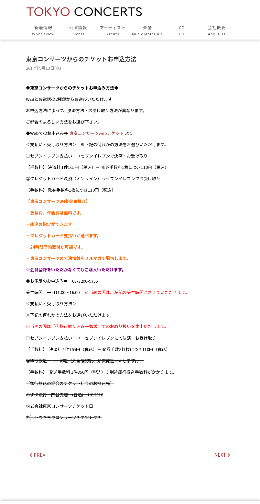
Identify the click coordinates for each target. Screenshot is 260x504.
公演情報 (78, 30)
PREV (37, 454)
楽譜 (147, 30)
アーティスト (112, 30)
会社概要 (216, 30)
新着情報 (43, 30)
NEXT (222, 454)
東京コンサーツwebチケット (96, 133)
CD (182, 30)
